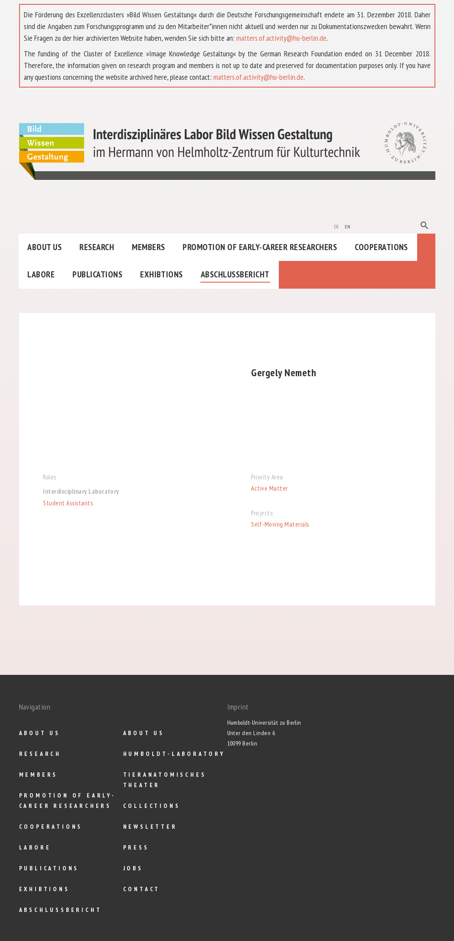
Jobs (133, 868)
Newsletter (150, 826)
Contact (141, 889)
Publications (97, 274)
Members (148, 247)
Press (136, 847)
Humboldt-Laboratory (174, 754)
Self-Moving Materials (280, 524)
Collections (151, 806)
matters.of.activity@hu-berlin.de (281, 38)
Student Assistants (68, 503)
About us (44, 247)
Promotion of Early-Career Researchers (260, 247)
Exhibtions (161, 274)
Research (96, 247)
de (336, 225)
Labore (41, 274)
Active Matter (269, 488)
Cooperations (381, 247)
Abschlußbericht (235, 274)
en (347, 225)
